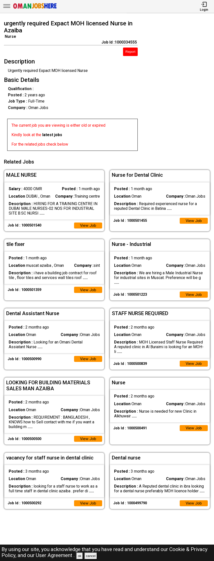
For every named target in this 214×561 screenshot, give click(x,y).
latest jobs (52, 134)
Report (130, 52)
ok (79, 556)
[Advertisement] (178, 86)
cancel (91, 556)
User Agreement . (55, 555)
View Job (88, 224)
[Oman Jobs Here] (35, 8)
